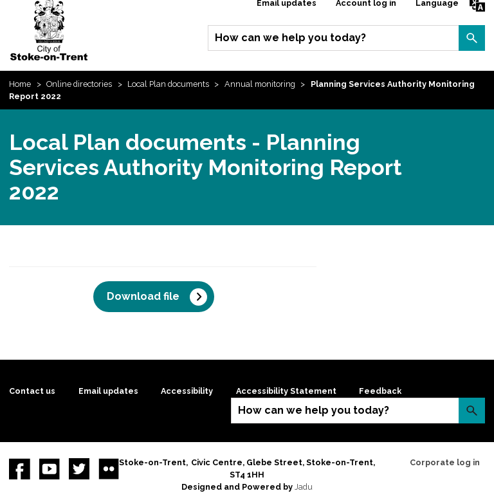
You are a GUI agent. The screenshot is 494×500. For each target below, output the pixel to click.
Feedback (380, 391)
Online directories (79, 84)
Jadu (304, 487)
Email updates (108, 391)
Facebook (19, 468)
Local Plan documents (168, 84)
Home (20, 84)
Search (471, 38)
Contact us (32, 391)
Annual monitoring (259, 84)
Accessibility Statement (286, 391)
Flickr (108, 468)
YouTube (49, 468)
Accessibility (187, 391)
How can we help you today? (290, 38)
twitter (79, 468)
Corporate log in (445, 462)
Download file (143, 296)
